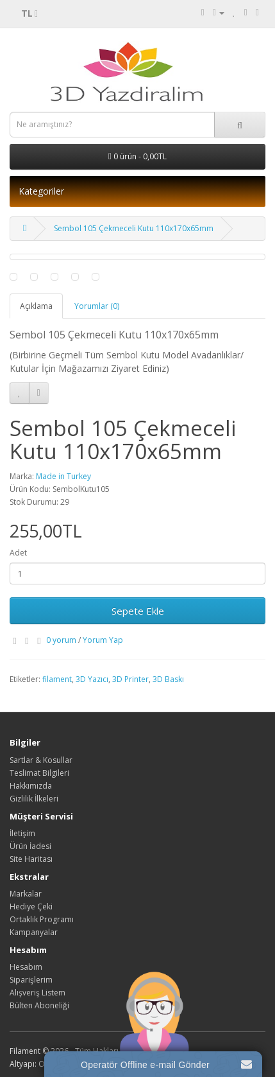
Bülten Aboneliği (39, 1005)
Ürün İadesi (30, 846)
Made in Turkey (63, 476)
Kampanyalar (34, 932)
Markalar (26, 893)
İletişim (22, 833)
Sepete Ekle (138, 610)
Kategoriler (41, 191)
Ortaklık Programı (42, 919)
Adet (18, 552)
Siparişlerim (31, 979)
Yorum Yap (103, 640)
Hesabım (26, 966)
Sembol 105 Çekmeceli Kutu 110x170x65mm (133, 228)
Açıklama (36, 306)
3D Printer (130, 679)
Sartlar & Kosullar (41, 760)
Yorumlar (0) (96, 306)
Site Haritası (31, 859)
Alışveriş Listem (37, 992)
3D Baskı (168, 679)
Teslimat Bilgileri (39, 772)
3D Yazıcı (92, 679)
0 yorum (61, 640)
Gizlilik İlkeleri (34, 798)
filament (57, 679)
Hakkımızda (31, 785)
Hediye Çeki (31, 906)
